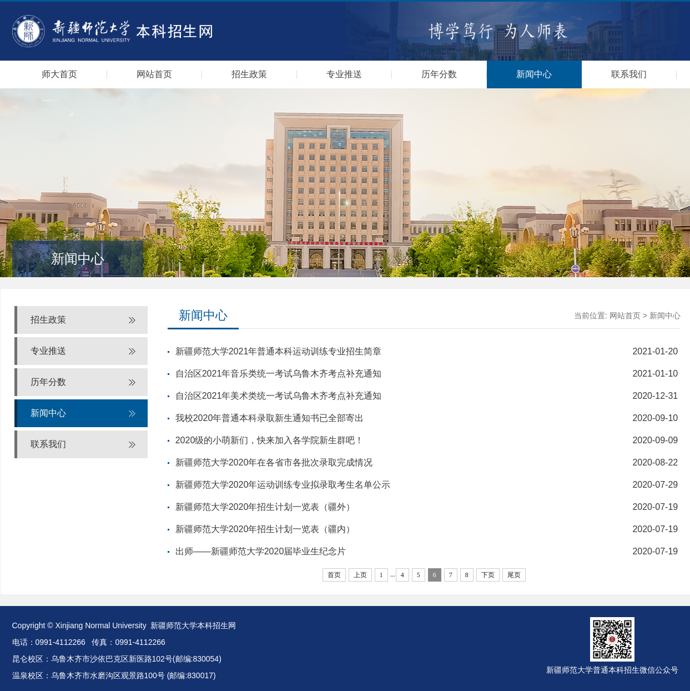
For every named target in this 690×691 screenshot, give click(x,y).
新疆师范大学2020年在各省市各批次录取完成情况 (274, 462)
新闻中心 (534, 74)
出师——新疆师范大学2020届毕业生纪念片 (260, 551)
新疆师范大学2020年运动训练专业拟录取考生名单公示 (283, 484)
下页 (488, 575)
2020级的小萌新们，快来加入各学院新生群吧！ (269, 440)
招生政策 (249, 74)
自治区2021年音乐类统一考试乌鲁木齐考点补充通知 (278, 373)
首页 (334, 575)
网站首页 (154, 74)
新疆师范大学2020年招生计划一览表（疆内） (265, 529)
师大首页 (59, 74)
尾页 (514, 575)
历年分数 (439, 74)
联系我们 (629, 74)
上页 (360, 575)
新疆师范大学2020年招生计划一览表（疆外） (265, 507)
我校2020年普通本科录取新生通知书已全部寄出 (269, 418)
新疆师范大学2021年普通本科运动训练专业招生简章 (278, 351)
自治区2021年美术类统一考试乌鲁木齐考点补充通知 (278, 395)
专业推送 (344, 74)
